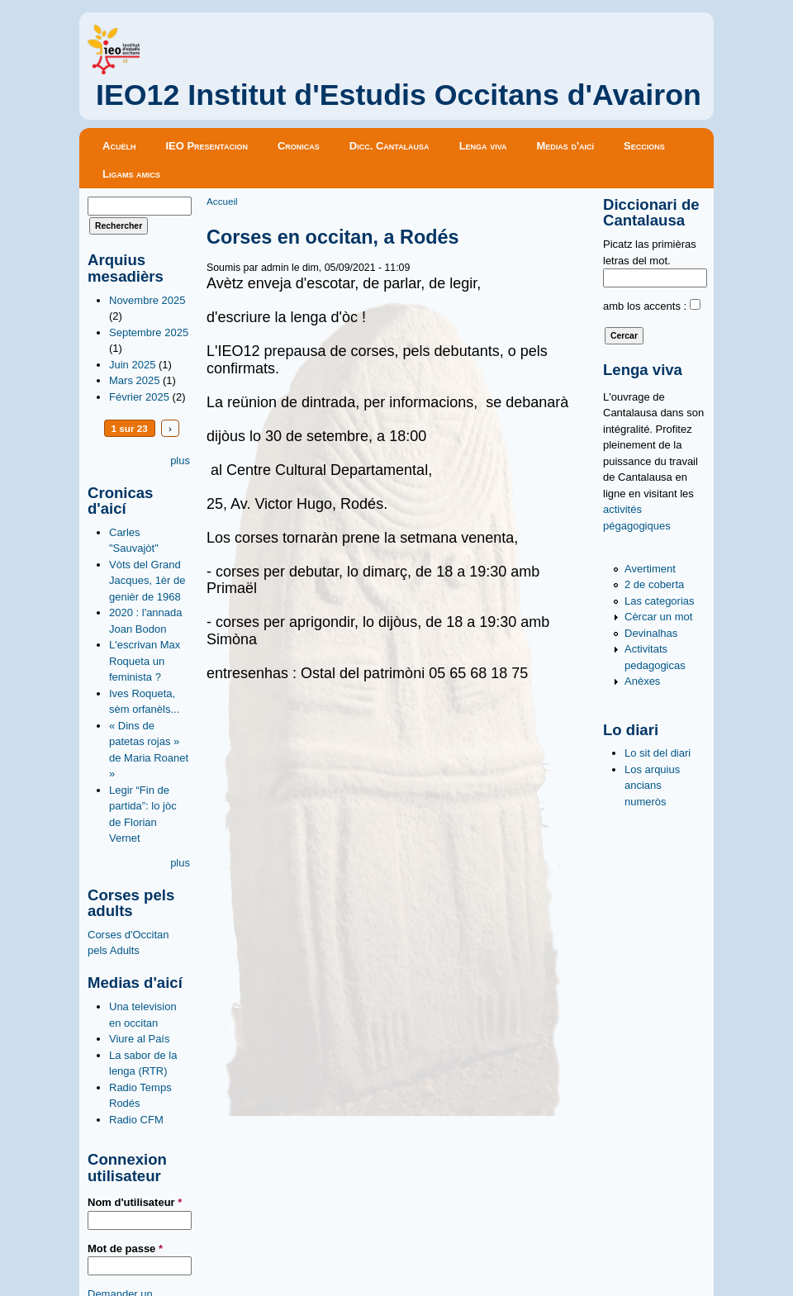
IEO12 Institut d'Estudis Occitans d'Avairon (398, 95)
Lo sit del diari (657, 753)
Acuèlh (118, 146)
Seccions (644, 146)
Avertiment (650, 569)
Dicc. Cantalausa (389, 146)
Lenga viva (483, 146)
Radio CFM (136, 1119)
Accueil (222, 201)
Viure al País (139, 1039)
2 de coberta (654, 584)
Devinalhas (650, 633)
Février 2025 (139, 397)
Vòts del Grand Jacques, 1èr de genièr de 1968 (147, 580)
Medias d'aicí (566, 146)
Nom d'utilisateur (135, 1202)
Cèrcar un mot (658, 616)
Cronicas (299, 146)
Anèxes (642, 681)
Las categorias (659, 601)
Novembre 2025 (147, 300)
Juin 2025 (132, 364)
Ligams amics (131, 174)
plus (180, 460)
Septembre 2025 (148, 332)
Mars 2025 (134, 380)
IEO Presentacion (206, 146)
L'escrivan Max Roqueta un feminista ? (144, 661)
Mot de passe (125, 1248)
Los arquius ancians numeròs (652, 785)
